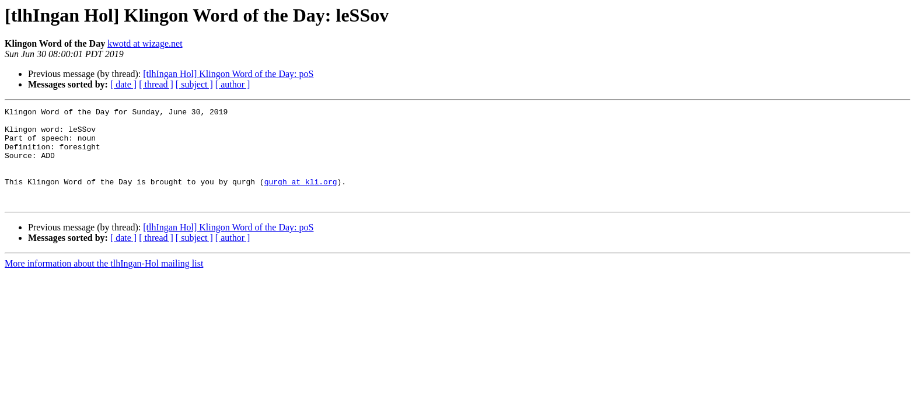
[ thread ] (156, 84)
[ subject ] (194, 84)
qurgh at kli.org (300, 197)
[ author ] (232, 84)
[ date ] (123, 84)
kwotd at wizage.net (144, 43)
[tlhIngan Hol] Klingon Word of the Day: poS (228, 74)
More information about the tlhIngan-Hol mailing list (104, 283)
